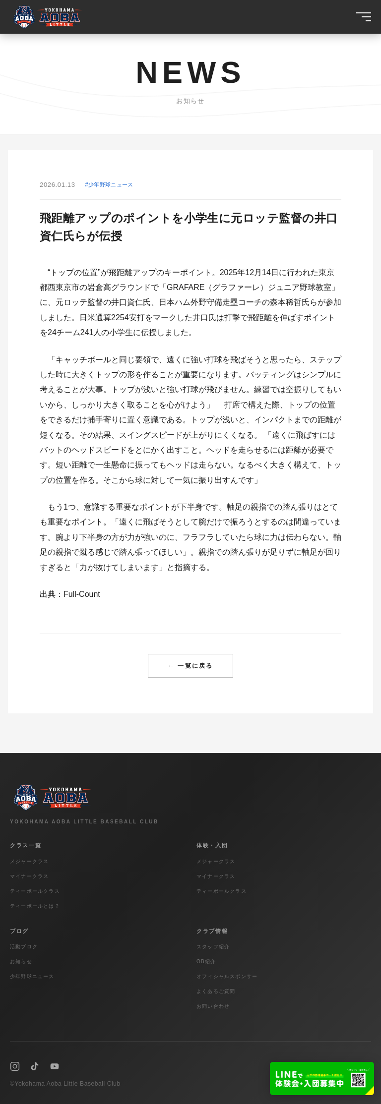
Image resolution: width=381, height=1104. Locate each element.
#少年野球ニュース (109, 184)
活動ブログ (24, 946)
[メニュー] (363, 16)
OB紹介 (206, 961)
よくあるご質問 (215, 991)
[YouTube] (55, 1066)
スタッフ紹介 (213, 946)
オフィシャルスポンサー (226, 976)
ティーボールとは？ (35, 906)
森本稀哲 (286, 302)
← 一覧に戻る (190, 665)
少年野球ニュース (32, 976)
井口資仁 (127, 302)
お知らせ (21, 961)
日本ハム (174, 302)
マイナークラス (29, 876)
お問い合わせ (213, 1006)
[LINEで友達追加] (322, 1078)
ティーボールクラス (35, 891)
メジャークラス (29, 861)
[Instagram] (15, 1066)
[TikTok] (35, 1066)
